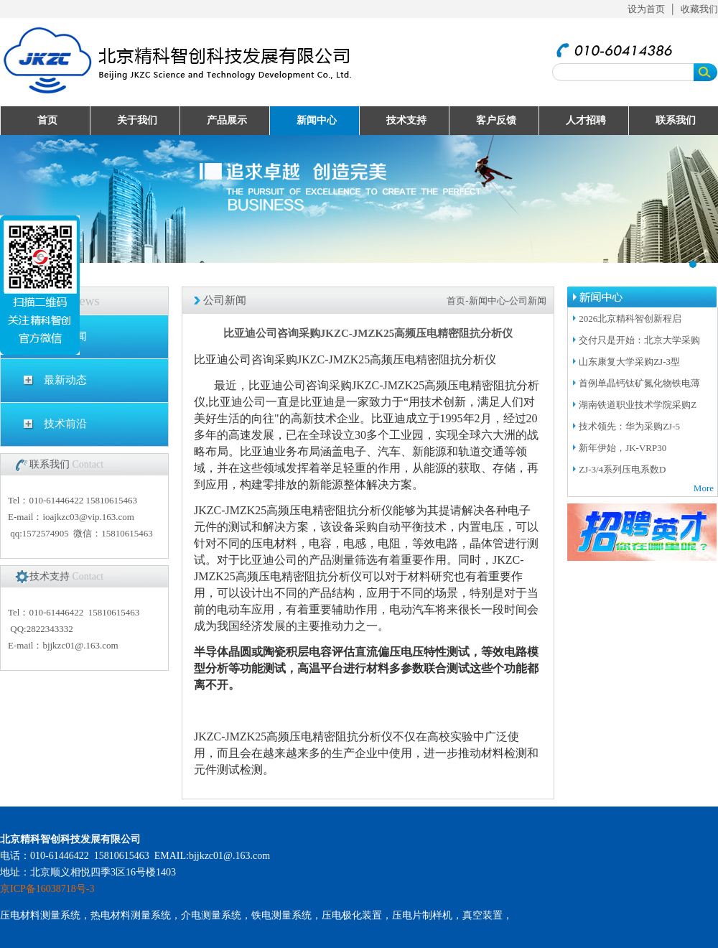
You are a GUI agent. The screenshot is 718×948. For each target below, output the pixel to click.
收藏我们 (699, 9)
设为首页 (646, 9)
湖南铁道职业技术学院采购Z (637, 404)
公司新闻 (65, 336)
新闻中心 (317, 120)
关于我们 (137, 120)
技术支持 (406, 120)
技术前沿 (65, 423)
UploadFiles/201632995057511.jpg (359, 199)
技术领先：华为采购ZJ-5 (629, 426)
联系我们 (676, 120)
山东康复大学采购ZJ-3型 (629, 361)
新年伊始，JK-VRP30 (622, 447)
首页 (47, 120)
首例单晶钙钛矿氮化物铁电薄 (639, 383)
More (704, 488)
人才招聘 (586, 120)
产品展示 (227, 120)
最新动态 (65, 380)
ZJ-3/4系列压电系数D (622, 469)
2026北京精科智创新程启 (630, 318)
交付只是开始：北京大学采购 (639, 340)
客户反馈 (496, 120)
